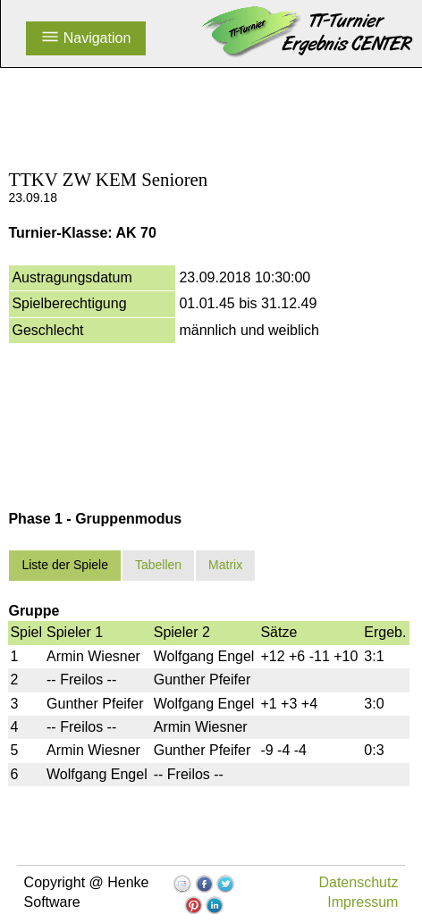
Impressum (362, 902)
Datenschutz (358, 882)
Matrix (225, 565)
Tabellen (158, 565)
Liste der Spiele (64, 565)
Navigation (86, 38)
